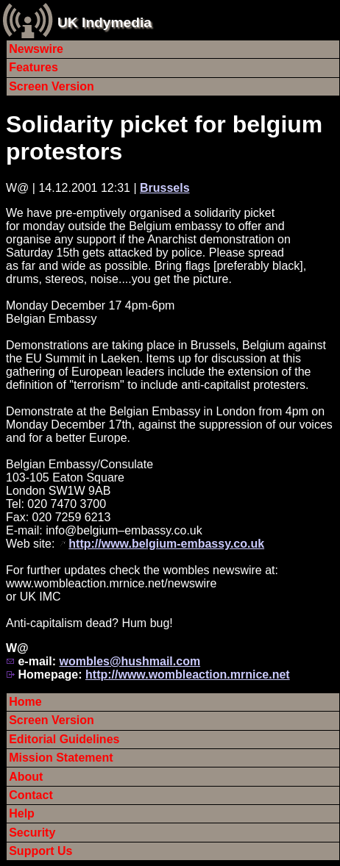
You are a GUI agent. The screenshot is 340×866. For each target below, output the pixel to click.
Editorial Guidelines (64, 739)
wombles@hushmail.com (129, 661)
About (26, 776)
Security (32, 832)
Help (22, 813)
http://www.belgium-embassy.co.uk (166, 543)
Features (33, 67)
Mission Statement (61, 757)
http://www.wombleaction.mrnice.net (187, 674)
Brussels (165, 188)
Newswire (36, 49)
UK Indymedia (104, 22)
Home (25, 701)
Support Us (40, 851)
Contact (31, 795)
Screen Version (51, 86)
